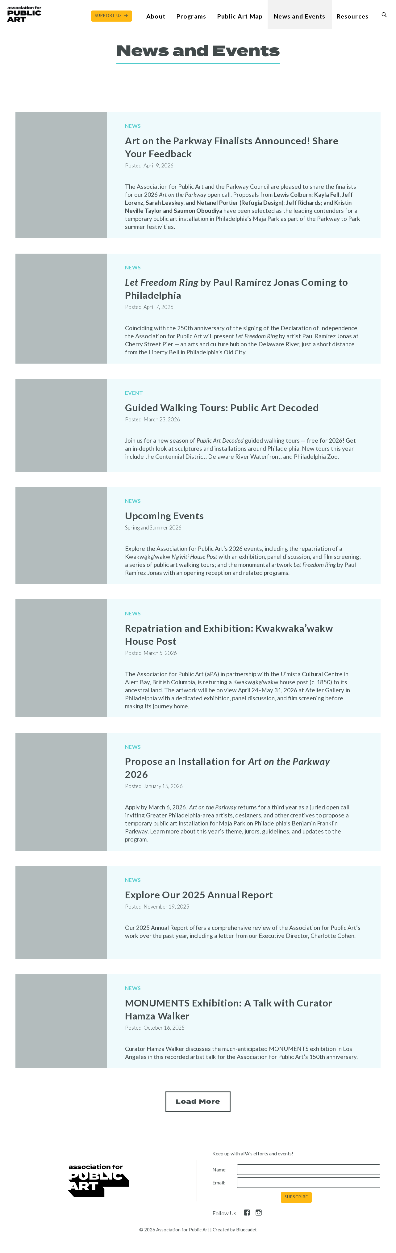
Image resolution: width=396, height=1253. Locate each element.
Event (134, 385)
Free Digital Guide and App (85, 1237)
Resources (353, 16)
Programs (191, 16)
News (133, 128)
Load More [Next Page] (198, 1081)
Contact (24, 1237)
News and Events (299, 16)
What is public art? (160, 1237)
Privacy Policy (262, 1237)
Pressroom (214, 1237)
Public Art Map (240, 16)
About (155, 16)
